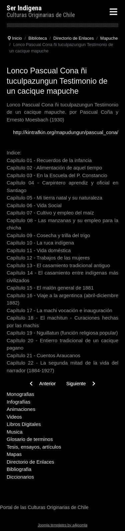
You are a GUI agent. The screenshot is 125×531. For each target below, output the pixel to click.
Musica (15, 432)
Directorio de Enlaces (30, 462)
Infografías (18, 402)
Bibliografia (19, 469)
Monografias (20, 394)
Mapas (14, 454)
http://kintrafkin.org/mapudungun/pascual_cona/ (65, 132)
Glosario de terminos (30, 439)
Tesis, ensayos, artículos (34, 447)
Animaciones (21, 409)
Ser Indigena (24, 8)
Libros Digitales (24, 424)
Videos (14, 417)
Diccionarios (20, 477)
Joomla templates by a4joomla (62, 525)
